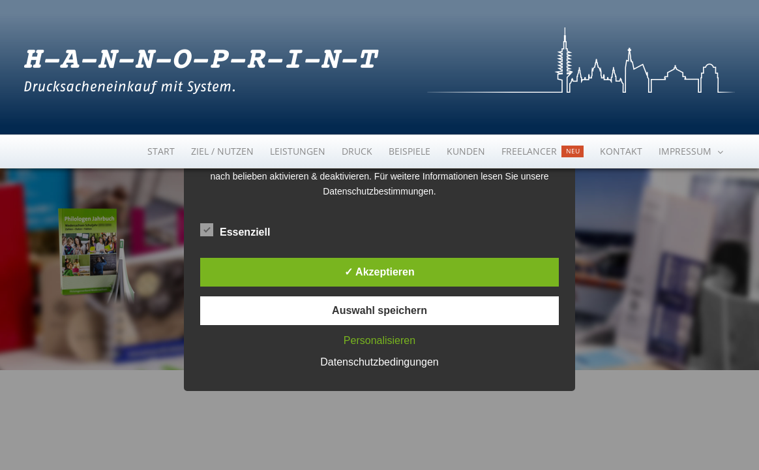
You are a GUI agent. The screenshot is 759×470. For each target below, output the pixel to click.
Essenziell (235, 230)
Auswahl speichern (379, 310)
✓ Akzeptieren (379, 271)
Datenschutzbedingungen (379, 362)
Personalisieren (379, 340)
